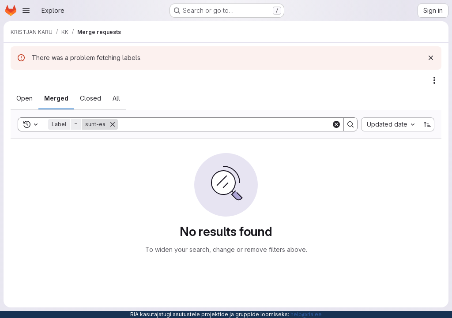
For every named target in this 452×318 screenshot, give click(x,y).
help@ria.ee (306, 314)
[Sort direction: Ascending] (427, 124)
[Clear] (336, 124)
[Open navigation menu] (26, 11)
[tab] (24, 98)
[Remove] (112, 124)
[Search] (225, 124)
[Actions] (434, 80)
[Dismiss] (431, 57)
